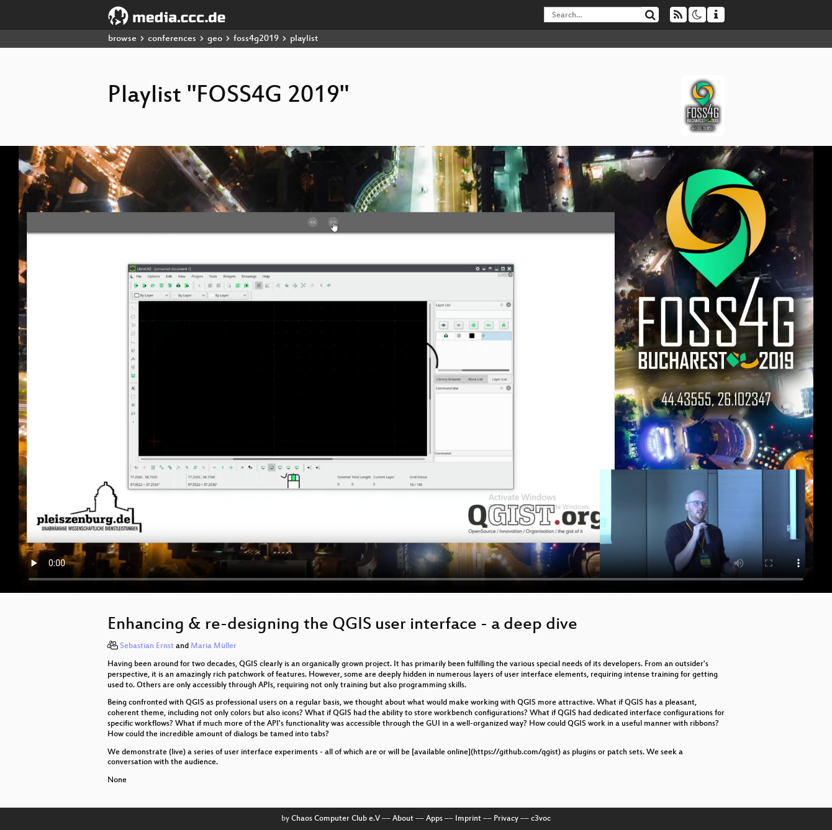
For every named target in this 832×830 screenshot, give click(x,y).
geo (214, 39)
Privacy (506, 818)
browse (122, 39)
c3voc (541, 818)
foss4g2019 (256, 39)
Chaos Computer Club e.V (335, 818)
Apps (434, 818)
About (403, 818)
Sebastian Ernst (147, 646)
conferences (172, 39)
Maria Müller (214, 646)
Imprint (468, 818)
